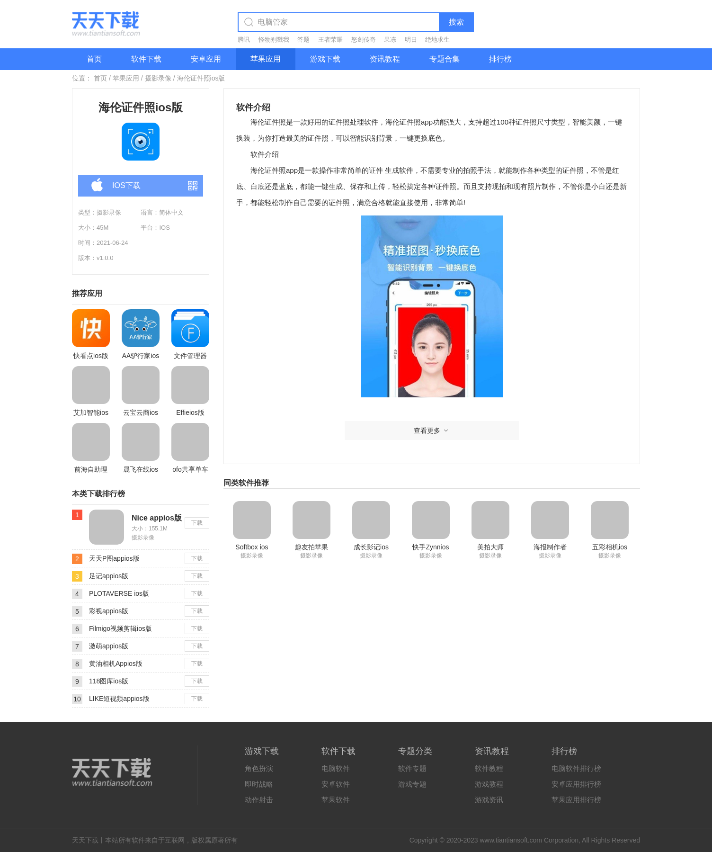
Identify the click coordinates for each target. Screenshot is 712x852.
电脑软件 (335, 768)
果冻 (390, 39)
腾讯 (244, 39)
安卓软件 (335, 784)
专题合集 (444, 59)
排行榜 (500, 59)
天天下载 (85, 840)
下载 (197, 523)
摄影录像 (158, 78)
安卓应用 (206, 59)
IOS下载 (116, 186)
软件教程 (489, 768)
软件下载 (146, 59)
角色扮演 (259, 768)
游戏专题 (412, 784)
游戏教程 (489, 784)
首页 (94, 59)
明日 (411, 39)
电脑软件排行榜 (576, 768)
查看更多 (432, 430)
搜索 (456, 22)
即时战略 (259, 784)
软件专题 (412, 768)
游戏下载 (325, 59)
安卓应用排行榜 (576, 784)
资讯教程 (385, 59)
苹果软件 (335, 800)
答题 (303, 39)
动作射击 (259, 800)
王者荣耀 (330, 39)
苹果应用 (265, 59)
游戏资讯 (489, 800)
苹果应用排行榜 (576, 800)
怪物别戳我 (273, 39)
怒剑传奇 (363, 39)
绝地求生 (437, 39)
